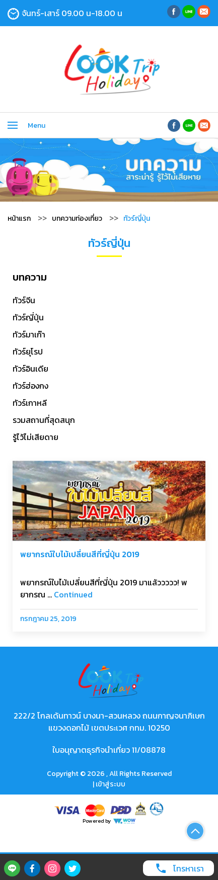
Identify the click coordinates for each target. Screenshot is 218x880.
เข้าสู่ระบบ (110, 784)
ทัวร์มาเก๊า (29, 334)
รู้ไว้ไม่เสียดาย (35, 437)
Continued (73, 594)
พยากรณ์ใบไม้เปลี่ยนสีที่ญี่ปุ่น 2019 (79, 554)
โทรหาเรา (177, 868)
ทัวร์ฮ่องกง (30, 386)
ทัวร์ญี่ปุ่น (28, 317)
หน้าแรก (19, 218)
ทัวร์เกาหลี (30, 403)
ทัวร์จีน (24, 300)
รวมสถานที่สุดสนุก (44, 420)
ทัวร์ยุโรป (28, 351)
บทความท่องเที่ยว (77, 218)
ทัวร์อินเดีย (30, 369)
